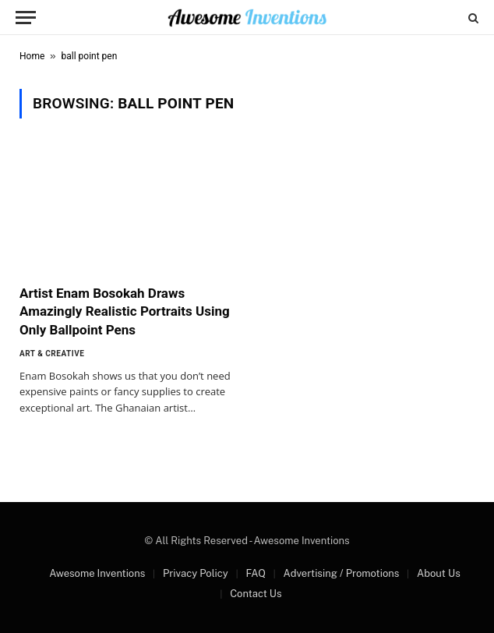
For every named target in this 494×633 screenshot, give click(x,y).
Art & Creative (51, 353)
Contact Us (255, 593)
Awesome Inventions (97, 573)
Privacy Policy (195, 573)
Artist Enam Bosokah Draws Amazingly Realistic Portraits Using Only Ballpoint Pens (124, 311)
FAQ (255, 573)
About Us (438, 573)
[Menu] (26, 17)
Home (31, 56)
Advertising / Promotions (342, 573)
